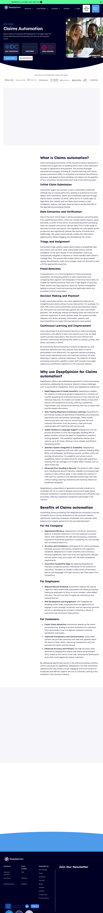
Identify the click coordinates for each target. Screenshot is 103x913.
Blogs (41, 884)
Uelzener (24, 878)
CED (22, 872)
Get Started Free (26, 58)
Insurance (7, 878)
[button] (29, 9)
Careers (41, 887)
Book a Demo (95, 8)
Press (41, 873)
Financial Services (7, 873)
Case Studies (41, 8)
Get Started (43, 870)
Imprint (41, 891)
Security (42, 880)
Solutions (28, 8)
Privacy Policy (44, 898)
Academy (42, 877)
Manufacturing (9, 884)
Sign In (34, 906)
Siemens (24, 884)
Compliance (43, 894)
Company (54, 8)
